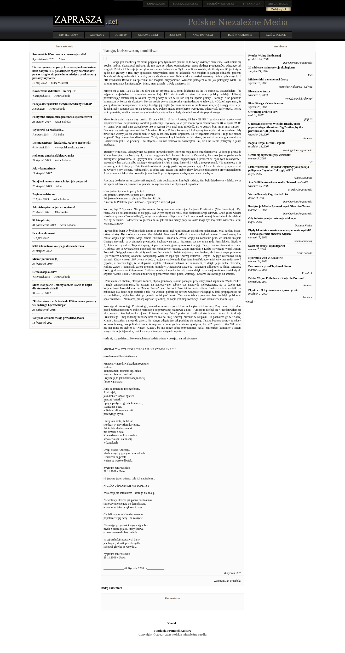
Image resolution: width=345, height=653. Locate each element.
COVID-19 (121, 34)
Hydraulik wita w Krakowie (265, 257)
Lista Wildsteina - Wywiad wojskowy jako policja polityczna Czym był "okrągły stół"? (278, 168)
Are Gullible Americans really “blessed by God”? (278, 182)
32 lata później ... (42, 220)
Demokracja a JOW (44, 272)
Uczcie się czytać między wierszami (269, 155)
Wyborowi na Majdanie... (47, 129)
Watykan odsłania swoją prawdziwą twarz (58, 318)
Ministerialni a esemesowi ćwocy (268, 79)
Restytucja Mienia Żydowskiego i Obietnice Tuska (279, 206)
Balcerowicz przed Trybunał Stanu (269, 266)
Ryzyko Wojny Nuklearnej (264, 55)
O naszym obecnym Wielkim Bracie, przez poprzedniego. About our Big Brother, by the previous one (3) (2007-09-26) (275, 127)
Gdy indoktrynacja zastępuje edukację (272, 218)
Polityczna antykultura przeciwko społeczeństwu (62, 116)
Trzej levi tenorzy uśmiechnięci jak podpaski (59, 181)
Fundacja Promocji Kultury (172, 630)
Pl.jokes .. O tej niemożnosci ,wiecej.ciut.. (273, 290)
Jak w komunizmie (44, 168)
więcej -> (250, 301)
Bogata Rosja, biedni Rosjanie (266, 143)
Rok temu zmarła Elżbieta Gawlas (53, 155)
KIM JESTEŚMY (68, 34)
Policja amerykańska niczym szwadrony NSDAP (62, 104)
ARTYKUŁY (97, 34)
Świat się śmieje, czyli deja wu (266, 246)
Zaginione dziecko (43, 194)
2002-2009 (175, 34)
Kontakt (172, 623)
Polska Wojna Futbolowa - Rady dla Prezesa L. (277, 278)
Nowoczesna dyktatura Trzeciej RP (53, 91)
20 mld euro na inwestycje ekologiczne (271, 67)
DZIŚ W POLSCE (276, 34)
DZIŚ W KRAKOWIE (240, 34)
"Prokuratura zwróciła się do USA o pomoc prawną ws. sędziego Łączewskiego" (64, 303)
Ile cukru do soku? (43, 233)
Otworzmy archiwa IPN (262, 111)
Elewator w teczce (259, 91)
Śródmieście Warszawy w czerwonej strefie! (59, 54)
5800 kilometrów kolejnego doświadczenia (58, 246)
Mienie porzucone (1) (45, 259)
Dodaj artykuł (278, 9)
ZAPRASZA (185, 3)
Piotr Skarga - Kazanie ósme (265, 103)
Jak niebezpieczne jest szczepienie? (53, 207)
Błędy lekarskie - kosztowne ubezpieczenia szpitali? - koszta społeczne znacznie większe (279, 232)
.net (156, 3)
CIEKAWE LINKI (148, 34)
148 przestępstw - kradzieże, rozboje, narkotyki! (61, 142)
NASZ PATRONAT (203, 34)
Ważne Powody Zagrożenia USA (268, 194)
